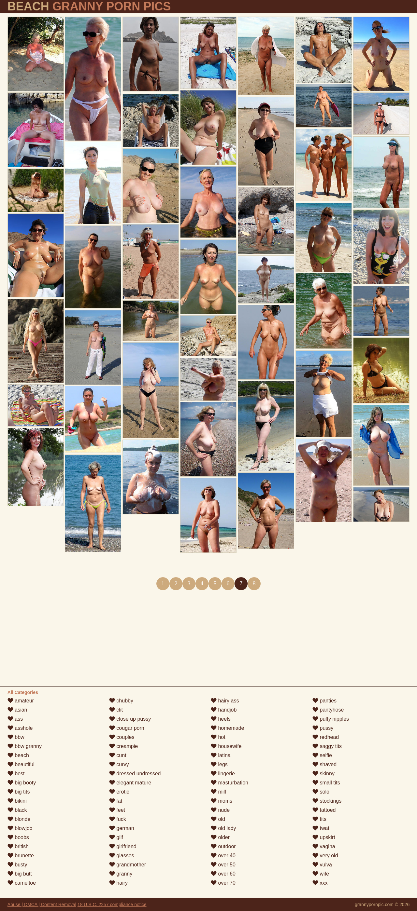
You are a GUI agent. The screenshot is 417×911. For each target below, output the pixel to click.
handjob (224, 710)
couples (122, 737)
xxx (319, 883)
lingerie (223, 773)
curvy (119, 764)
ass (15, 719)
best (16, 773)
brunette (20, 855)
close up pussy (130, 719)
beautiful (21, 764)
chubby (121, 700)
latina (221, 755)
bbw (15, 737)
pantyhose (328, 710)
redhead (325, 737)
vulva (322, 864)
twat (320, 828)
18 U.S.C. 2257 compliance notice (112, 904)
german (121, 828)
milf (218, 792)
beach (18, 755)
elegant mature (130, 782)
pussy (322, 728)
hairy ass (225, 700)
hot (218, 737)
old (218, 819)
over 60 (223, 874)
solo (320, 792)
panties (324, 700)
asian (17, 710)
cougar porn (126, 728)
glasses (121, 855)
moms (221, 801)
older (220, 837)
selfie (322, 755)
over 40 (223, 855)
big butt (19, 874)
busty (17, 864)
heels (221, 719)
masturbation (229, 782)
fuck (117, 819)
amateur (20, 700)
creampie (123, 746)
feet (117, 810)
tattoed (324, 810)
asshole (20, 728)
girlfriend (123, 846)
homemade (227, 728)
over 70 (223, 883)
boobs (18, 837)
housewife (226, 746)
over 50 (223, 864)
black (17, 810)
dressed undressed (135, 773)
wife (320, 874)
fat (115, 801)
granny (120, 874)
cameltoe (21, 883)
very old (325, 855)
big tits (18, 792)
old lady (223, 828)
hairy (118, 883)
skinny (323, 773)
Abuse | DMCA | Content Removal (41, 904)
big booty (21, 782)
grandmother (127, 864)
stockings (326, 801)
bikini (17, 801)
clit (116, 710)
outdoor (223, 846)
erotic (119, 792)
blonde (19, 819)
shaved (324, 764)
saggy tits (327, 746)
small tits (326, 782)
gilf (116, 837)
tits (319, 819)
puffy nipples (330, 719)
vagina (323, 846)
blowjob (20, 828)
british (18, 846)
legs (219, 764)
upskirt (323, 837)
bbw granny (24, 746)
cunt (117, 755)
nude (220, 810)
